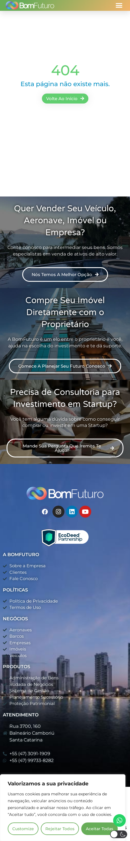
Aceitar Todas (99, 828)
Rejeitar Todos (59, 828)
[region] (62, 807)
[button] (119, 5)
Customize (23, 828)
